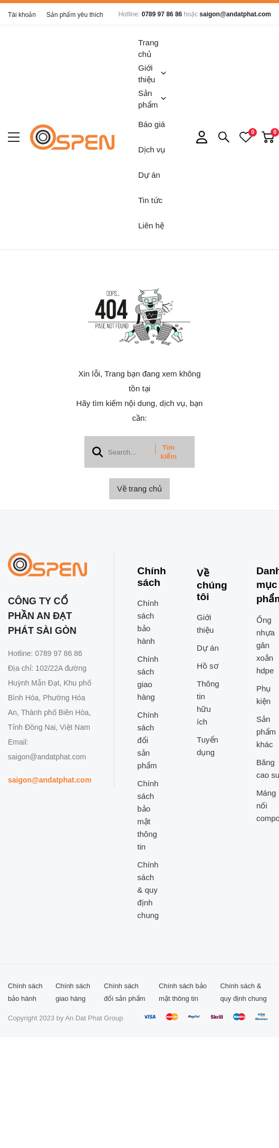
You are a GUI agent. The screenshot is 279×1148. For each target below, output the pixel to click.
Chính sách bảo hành (147, 622)
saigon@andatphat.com (235, 14)
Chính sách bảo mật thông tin (147, 815)
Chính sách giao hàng (147, 677)
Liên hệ (151, 225)
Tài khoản (22, 14)
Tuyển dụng (207, 746)
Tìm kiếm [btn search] (168, 451)
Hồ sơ (207, 665)
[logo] (72, 137)
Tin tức (150, 200)
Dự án (149, 174)
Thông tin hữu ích (208, 702)
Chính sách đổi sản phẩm (147, 740)
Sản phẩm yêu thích (74, 14)
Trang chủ (148, 48)
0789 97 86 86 (161, 14)
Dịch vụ (151, 149)
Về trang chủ (139, 488)
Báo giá (151, 124)
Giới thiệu (152, 73)
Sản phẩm (152, 99)
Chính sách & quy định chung (148, 890)
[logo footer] (49, 565)
